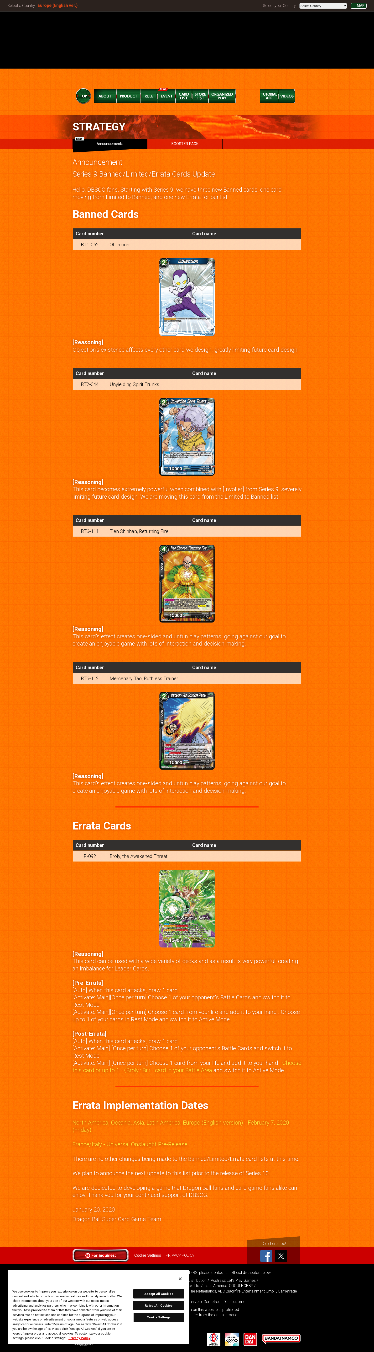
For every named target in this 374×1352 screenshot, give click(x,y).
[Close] (180, 1279)
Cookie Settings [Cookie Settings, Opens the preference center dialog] (159, 1317)
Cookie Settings (147, 1255)
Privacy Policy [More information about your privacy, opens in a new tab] (79, 1338)
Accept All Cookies (158, 1294)
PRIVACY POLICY (180, 1255)
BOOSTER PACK (184, 143)
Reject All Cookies (158, 1305)
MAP (360, 6)
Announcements (99, 142)
